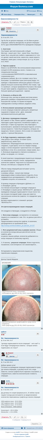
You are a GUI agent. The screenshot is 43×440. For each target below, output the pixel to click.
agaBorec (3, 331)
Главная (12, 2)
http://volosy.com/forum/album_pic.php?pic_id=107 (18, 225)
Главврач (9, 28)
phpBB (17, 432)
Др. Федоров (9, 353)
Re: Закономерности (10, 338)
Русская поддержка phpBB (21, 434)
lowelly (8, 381)
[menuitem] (6, 11)
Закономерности (9, 19)
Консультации (21, 2)
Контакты (30, 2)
